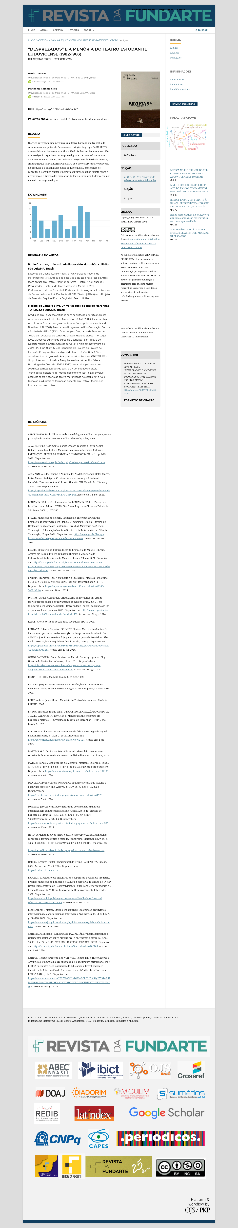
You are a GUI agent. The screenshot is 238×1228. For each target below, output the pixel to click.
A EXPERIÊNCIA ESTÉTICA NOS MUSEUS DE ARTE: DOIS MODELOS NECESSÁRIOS (189, 233)
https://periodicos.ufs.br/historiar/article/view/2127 (56, 739)
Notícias (73, 30)
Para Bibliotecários (180, 89)
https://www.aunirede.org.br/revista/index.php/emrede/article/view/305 (68, 823)
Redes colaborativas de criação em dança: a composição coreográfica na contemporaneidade (189, 218)
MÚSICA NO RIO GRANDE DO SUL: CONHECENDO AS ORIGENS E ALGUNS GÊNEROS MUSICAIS (189, 173)
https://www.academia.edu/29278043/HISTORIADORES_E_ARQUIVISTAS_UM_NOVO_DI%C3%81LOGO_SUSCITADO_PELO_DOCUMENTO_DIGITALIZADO (69, 982)
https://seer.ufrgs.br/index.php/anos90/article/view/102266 (65, 946)
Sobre (88, 30)
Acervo (58, 30)
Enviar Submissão (183, 104)
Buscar (202, 30)
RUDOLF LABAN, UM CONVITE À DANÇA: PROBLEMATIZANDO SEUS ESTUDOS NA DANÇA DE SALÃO (189, 203)
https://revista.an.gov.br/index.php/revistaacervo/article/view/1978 (65, 795)
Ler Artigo (132, 135)
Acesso (181, 9)
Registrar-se (166, 9)
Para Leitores (177, 79)
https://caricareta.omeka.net (44, 870)
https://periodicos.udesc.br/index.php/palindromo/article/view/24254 (66, 850)
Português (175, 57)
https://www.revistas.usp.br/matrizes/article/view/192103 (76, 771)
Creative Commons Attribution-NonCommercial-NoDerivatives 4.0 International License (140, 243)
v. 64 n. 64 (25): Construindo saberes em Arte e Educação (83, 40)
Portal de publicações (143, 9)
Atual (44, 30)
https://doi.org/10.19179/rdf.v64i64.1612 (56, 109)
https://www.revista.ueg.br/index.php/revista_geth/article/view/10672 (66, 462)
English (174, 47)
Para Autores (176, 84)
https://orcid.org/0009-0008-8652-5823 (48, 97)
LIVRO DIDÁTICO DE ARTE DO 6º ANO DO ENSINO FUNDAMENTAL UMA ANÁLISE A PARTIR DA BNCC (189, 188)
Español (174, 52)
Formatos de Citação (139, 400)
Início (31, 30)
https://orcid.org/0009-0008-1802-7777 (48, 82)
